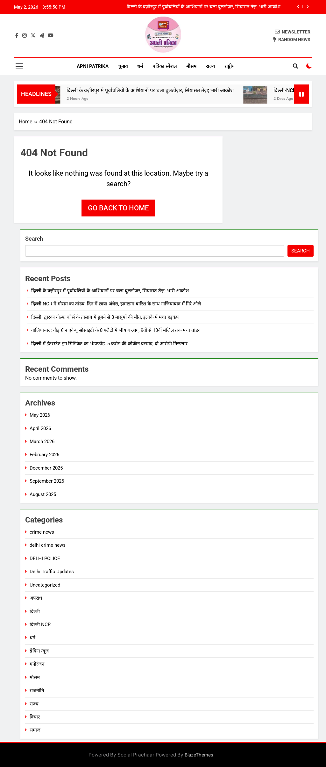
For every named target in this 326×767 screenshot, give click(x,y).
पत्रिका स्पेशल (164, 66)
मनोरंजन (37, 664)
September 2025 (47, 481)
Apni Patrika (93, 66)
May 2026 (40, 415)
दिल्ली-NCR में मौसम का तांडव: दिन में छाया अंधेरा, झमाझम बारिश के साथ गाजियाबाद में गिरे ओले (116, 304)
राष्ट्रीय (229, 66)
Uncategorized (45, 585)
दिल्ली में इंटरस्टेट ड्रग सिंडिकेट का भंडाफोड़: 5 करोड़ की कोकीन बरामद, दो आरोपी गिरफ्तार (109, 344)
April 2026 (40, 428)
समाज (35, 730)
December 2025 (46, 468)
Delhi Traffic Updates (52, 571)
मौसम (191, 66)
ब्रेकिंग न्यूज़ (39, 651)
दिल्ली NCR (40, 624)
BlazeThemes (199, 754)
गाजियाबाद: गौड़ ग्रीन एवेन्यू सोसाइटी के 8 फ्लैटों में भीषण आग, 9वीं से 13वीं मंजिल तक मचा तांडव (116, 330)
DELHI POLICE (45, 558)
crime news (42, 532)
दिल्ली (35, 611)
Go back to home (118, 208)
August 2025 (43, 494)
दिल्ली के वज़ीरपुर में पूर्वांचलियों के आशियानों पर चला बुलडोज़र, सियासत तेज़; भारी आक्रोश (203, 7)
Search (34, 238)
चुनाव (123, 66)
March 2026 (42, 441)
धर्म (140, 66)
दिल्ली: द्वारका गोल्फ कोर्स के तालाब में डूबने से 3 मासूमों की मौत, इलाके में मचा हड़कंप (105, 317)
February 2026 (44, 454)
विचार (35, 717)
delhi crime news (48, 545)
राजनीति (37, 690)
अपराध (36, 598)
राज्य (210, 66)
